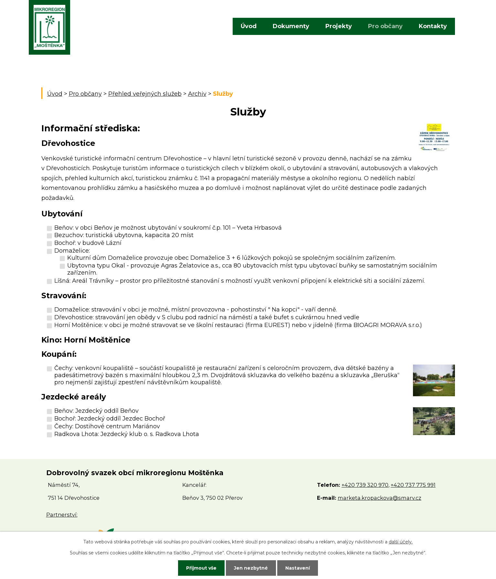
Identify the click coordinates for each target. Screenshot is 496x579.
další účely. (401, 542)
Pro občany (385, 26)
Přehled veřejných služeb (145, 93)
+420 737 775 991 (413, 485)
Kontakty (433, 26)
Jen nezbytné (251, 568)
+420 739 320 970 (365, 485)
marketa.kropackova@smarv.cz (379, 498)
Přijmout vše (201, 568)
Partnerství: (62, 514)
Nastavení (297, 568)
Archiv (197, 93)
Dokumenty (291, 26)
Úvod (249, 26)
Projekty (338, 26)
